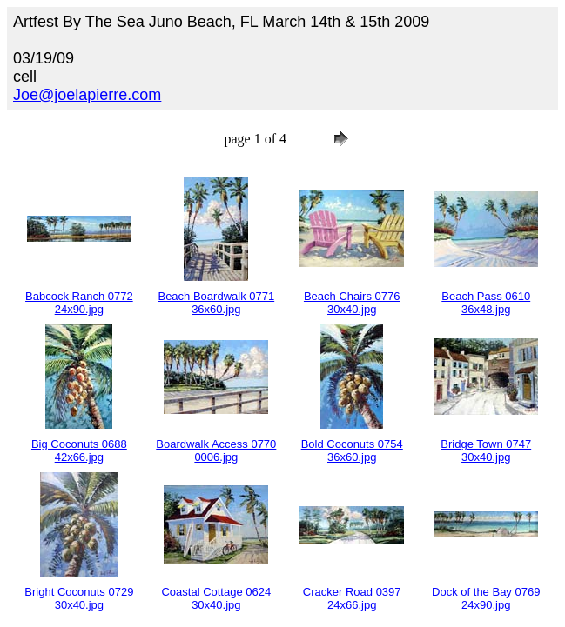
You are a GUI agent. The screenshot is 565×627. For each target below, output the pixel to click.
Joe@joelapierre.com (87, 94)
